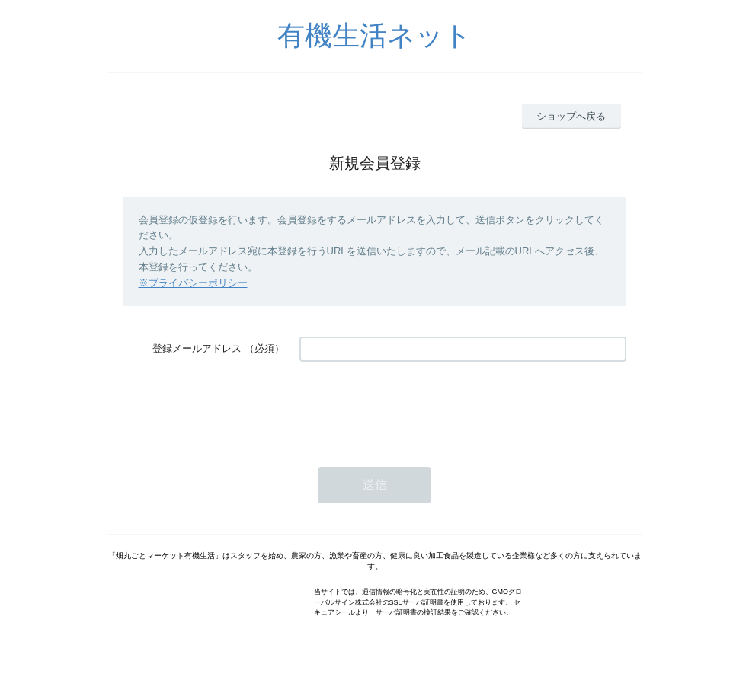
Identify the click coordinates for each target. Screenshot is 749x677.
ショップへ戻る (571, 116)
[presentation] (415, 406)
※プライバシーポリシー (193, 283)
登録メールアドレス (197, 348)
